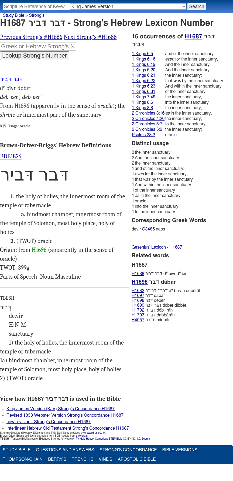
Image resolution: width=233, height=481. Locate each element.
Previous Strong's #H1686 (31, 37)
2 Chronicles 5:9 (147, 129)
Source (146, 438)
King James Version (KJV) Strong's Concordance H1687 (60, 409)
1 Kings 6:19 (143, 64)
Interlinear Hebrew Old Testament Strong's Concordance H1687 (67, 428)
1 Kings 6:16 (143, 59)
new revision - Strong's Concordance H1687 (48, 422)
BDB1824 (11, 156)
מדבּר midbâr (151, 320)
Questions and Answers (65, 450)
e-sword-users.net (94, 433)
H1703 (138, 315)
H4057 (138, 320)
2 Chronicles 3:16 (148, 113)
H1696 (21, 105)
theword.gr (82, 436)
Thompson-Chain (23, 459)
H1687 (193, 36)
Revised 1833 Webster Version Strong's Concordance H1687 (65, 415)
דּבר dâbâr (148, 295)
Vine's (105, 459)
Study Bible (13, 15)
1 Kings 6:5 (142, 54)
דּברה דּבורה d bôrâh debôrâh (166, 290)
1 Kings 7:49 (143, 97)
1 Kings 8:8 (142, 108)
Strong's (36, 15)
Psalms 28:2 (143, 135)
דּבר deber (148, 300)
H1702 (138, 310)
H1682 (138, 291)
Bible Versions (179, 450)
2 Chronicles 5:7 (147, 124)
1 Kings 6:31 (143, 91)
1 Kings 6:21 (143, 75)
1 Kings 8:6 (142, 102)
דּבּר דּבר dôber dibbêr (159, 305)
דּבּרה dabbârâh (153, 315)
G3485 (148, 229)
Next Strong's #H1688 (90, 37)
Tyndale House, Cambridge (92, 438)
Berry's (57, 459)
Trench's (82, 459)
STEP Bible (115, 438)
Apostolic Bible (137, 459)
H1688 (138, 274)
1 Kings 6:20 (143, 70)
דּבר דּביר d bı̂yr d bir (159, 273)
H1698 (138, 300)
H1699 (138, 305)
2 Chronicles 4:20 (148, 118)
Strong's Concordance (128, 450)
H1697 (138, 295)
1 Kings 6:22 (143, 81)
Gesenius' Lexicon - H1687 (157, 247)
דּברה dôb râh (152, 310)
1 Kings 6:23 (143, 86)
